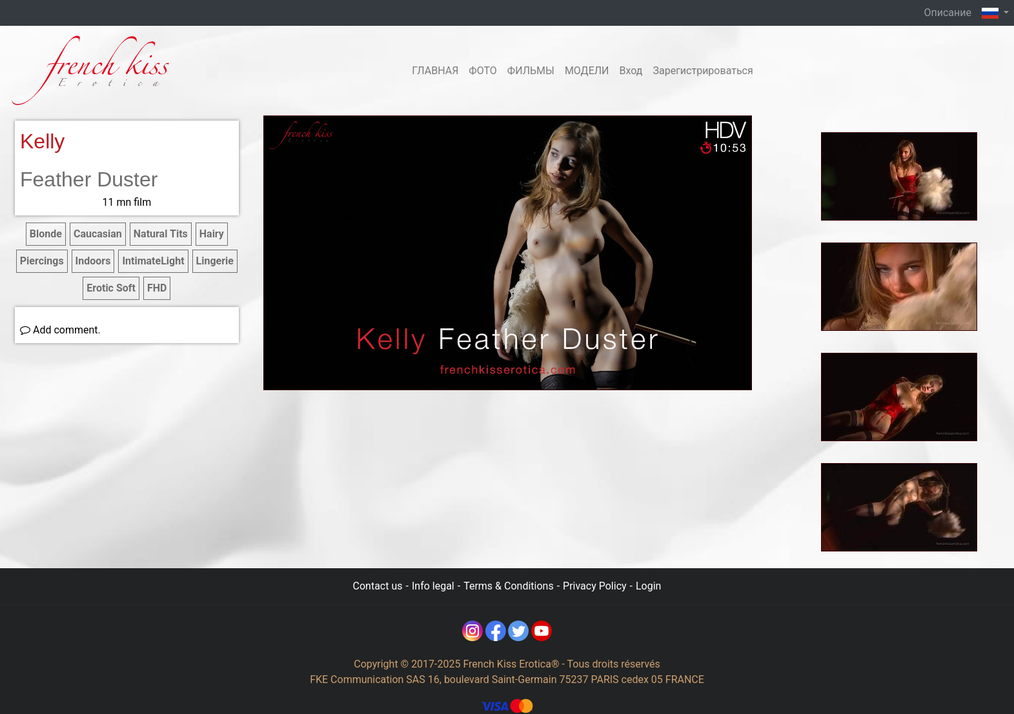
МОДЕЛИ (587, 70)
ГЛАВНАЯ (435, 70)
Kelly (42, 141)
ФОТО (482, 70)
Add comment (59, 330)
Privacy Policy (595, 586)
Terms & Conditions (508, 586)
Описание (947, 12)
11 (127, 202)
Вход (630, 70)
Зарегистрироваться (703, 70)
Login (648, 586)
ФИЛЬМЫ (530, 70)
